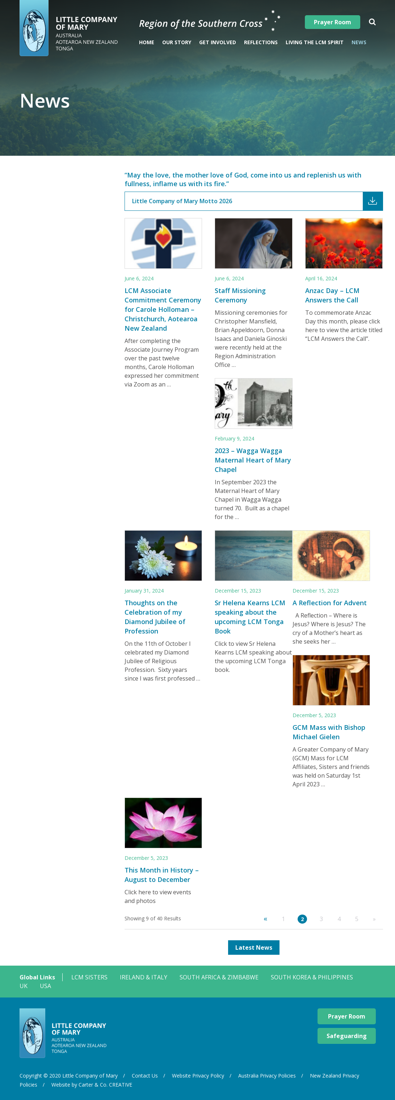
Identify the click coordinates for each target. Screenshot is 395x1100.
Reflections (261, 42)
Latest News (253, 947)
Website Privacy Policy (198, 1075)
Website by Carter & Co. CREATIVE (91, 1084)
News (359, 42)
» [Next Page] (374, 919)
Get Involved (217, 42)
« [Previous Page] (265, 918)
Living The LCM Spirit (315, 42)
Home (146, 42)
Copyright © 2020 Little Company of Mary (69, 1075)
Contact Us (145, 1075)
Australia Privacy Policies (267, 1075)
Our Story (176, 42)
